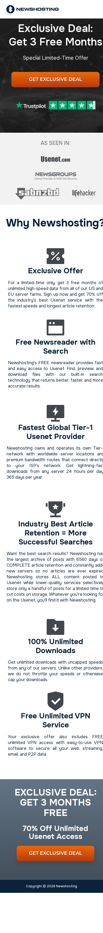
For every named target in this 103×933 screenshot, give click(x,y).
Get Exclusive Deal (55, 79)
